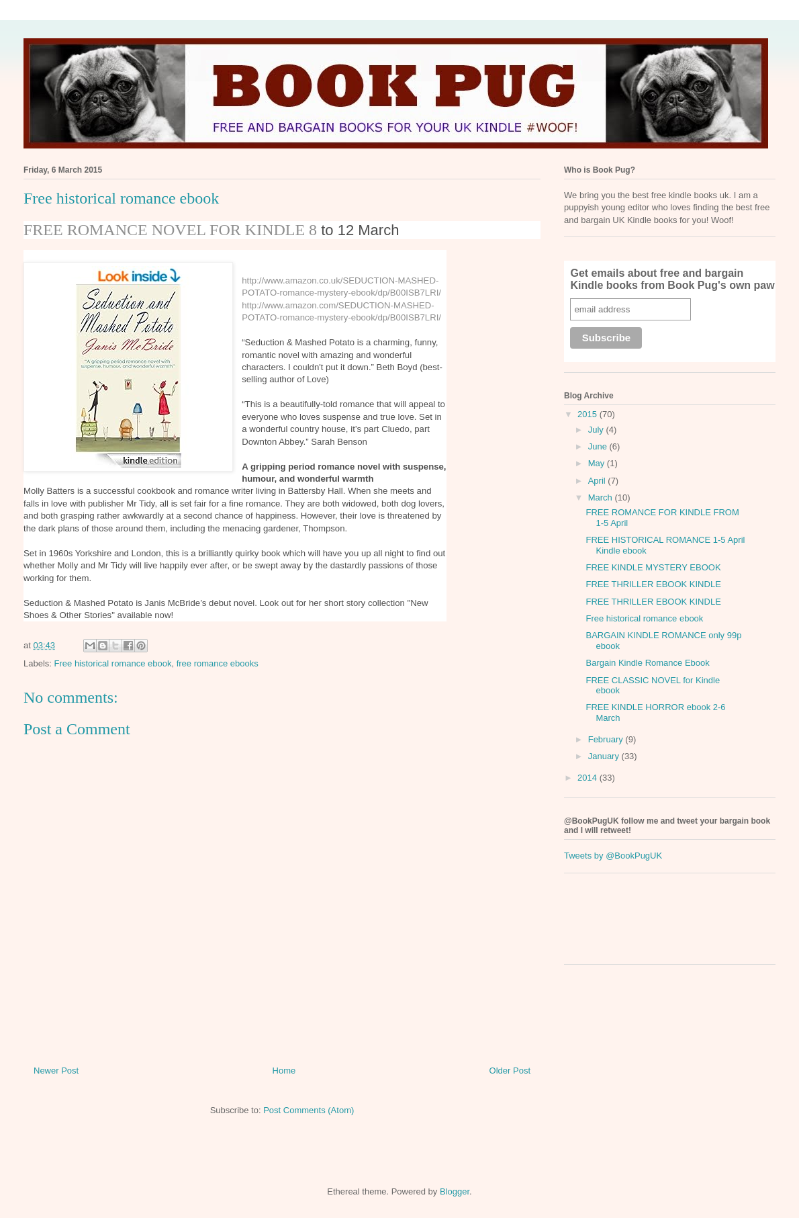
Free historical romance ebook (113, 663)
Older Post (509, 1070)
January (605, 756)
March (601, 497)
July (597, 430)
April (598, 481)
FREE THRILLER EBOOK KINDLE (652, 584)
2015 (588, 414)
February (607, 739)
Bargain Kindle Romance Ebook (647, 663)
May (597, 463)
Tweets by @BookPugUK (613, 856)
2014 (588, 778)
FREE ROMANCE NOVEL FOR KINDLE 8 (170, 229)
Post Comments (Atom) (308, 1110)
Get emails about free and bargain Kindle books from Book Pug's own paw (672, 279)
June (599, 446)
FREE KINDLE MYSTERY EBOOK (652, 567)
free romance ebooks (217, 663)
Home (284, 1070)
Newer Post (56, 1070)
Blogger (454, 1191)
